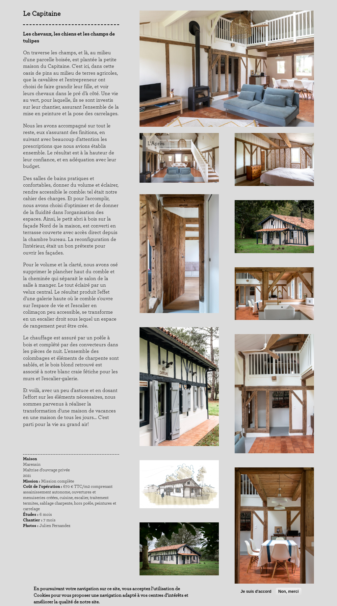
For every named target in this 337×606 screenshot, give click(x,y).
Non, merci (288, 591)
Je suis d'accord (256, 591)
